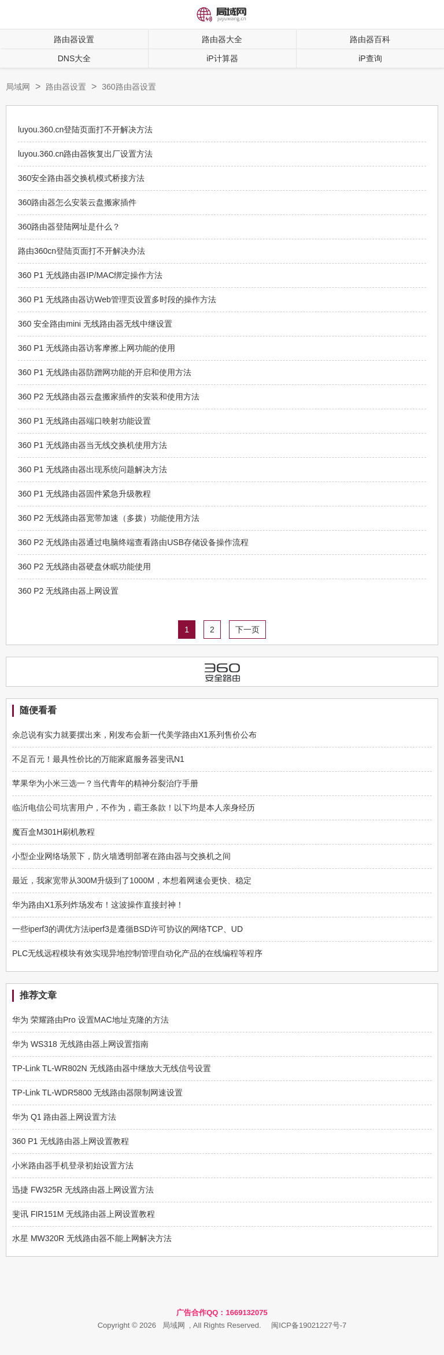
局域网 (18, 86)
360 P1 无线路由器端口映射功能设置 (84, 420)
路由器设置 (74, 39)
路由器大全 (222, 39)
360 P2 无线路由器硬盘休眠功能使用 (84, 566)
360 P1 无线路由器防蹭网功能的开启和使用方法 (104, 372)
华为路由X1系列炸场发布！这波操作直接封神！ (98, 904)
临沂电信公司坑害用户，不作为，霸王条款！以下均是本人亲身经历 (133, 807)
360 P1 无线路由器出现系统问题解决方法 (92, 469)
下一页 (247, 629)
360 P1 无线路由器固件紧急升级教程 (84, 493)
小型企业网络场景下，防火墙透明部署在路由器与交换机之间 (121, 856)
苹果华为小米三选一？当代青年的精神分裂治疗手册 (105, 783)
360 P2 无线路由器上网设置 (68, 590)
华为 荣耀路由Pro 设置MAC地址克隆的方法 (90, 1019)
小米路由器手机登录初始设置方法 (73, 1165)
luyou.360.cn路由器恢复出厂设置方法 (85, 153)
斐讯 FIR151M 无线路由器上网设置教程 (83, 1214)
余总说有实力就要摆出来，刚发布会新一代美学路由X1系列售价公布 (134, 734)
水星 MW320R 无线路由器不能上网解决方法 (92, 1238)
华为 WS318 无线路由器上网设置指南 (80, 1044)
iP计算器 (222, 58)
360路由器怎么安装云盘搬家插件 (77, 202)
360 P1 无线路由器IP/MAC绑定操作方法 (90, 275)
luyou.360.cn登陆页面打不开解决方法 (85, 129)
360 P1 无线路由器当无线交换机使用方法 (92, 445)
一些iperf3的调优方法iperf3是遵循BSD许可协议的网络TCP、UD (127, 929)
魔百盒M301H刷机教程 (53, 831)
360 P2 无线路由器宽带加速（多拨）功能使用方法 (108, 518)
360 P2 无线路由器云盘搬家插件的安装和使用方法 (108, 396)
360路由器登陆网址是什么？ (69, 226)
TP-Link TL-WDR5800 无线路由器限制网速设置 (97, 1092)
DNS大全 (74, 58)
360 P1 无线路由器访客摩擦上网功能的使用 (96, 348)
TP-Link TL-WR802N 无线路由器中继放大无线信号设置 (111, 1068)
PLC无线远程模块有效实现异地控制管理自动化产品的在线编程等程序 (137, 953)
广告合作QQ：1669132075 (222, 1312)
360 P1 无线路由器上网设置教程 (70, 1141)
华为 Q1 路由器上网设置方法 (64, 1116)
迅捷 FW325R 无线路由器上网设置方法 (83, 1189)
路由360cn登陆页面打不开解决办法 (81, 251)
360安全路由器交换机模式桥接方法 (81, 178)
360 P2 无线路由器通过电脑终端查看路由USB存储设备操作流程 (133, 542)
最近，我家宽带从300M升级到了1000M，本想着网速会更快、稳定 (131, 880)
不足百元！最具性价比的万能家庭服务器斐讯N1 (98, 759)
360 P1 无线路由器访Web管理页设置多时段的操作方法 (117, 299)
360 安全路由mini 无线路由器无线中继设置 (95, 323)
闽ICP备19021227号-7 (308, 1325)
